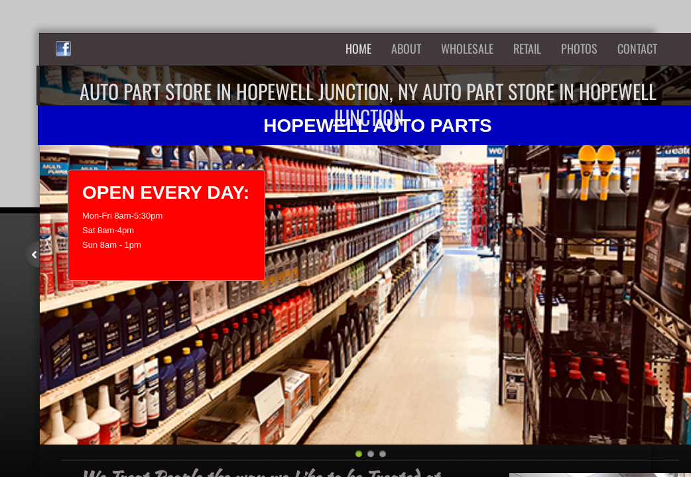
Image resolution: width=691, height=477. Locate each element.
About (406, 48)
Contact (637, 48)
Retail (527, 48)
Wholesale (467, 48)
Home (358, 48)
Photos (579, 48)
